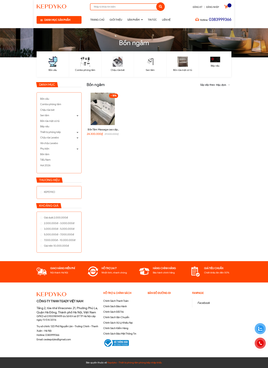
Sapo (179, 362)
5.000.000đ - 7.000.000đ (58, 234)
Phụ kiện (44, 148)
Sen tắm (150, 70)
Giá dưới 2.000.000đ (55, 217)
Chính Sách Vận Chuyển (116, 317)
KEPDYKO (49, 192)
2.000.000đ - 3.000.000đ (58, 223)
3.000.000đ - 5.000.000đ (58, 228)
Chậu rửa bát (118, 70)
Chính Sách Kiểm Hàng (115, 328)
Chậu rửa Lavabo (49, 137)
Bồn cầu (53, 70)
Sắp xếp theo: (207, 84)
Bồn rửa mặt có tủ (182, 70)
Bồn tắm (44, 154)
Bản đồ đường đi (159, 293)
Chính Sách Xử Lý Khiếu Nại (118, 322)
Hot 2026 (45, 165)
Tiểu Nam (45, 159)
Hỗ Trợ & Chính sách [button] (117, 293)
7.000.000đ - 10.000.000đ (59, 240)
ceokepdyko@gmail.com (57, 339)
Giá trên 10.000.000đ (56, 245)
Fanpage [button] (198, 293)
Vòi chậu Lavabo (49, 143)
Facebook (203, 303)
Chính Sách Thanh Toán (116, 300)
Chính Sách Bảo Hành (115, 306)
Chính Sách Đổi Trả (113, 311)
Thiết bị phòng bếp (50, 132)
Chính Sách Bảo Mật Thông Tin (119, 333)
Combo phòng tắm (85, 70)
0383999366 (220, 19)
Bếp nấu (215, 65)
